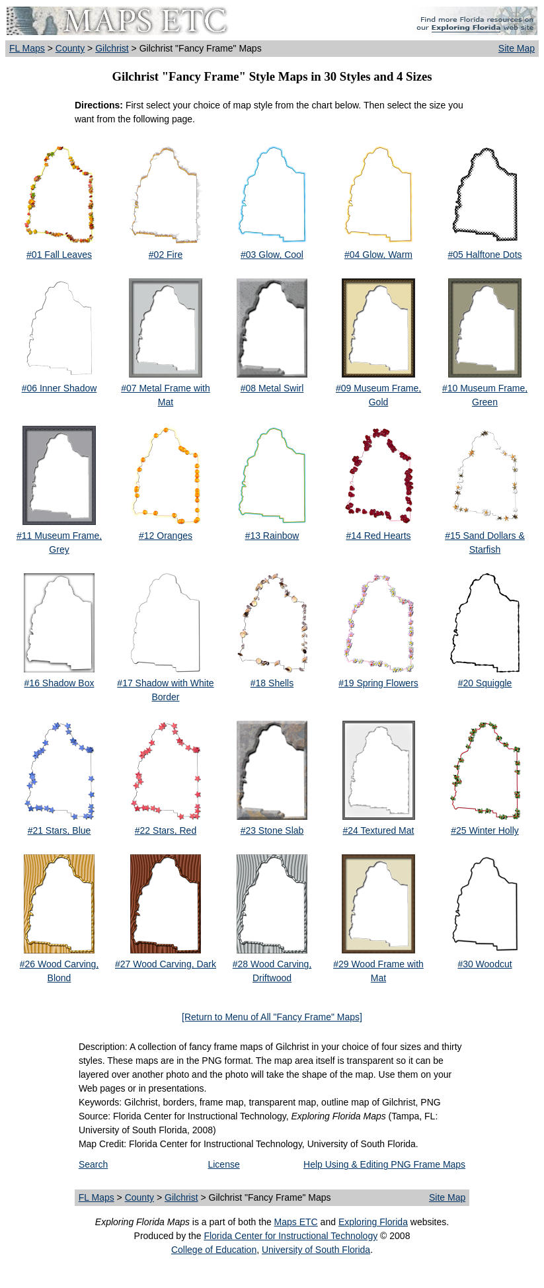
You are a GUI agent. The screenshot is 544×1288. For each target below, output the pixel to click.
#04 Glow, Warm (378, 254)
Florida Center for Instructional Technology (290, 1235)
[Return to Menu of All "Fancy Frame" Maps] (272, 1017)
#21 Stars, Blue (59, 830)
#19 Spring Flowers (378, 683)
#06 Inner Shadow (59, 388)
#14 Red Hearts (378, 535)
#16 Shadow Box (59, 683)
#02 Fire (165, 254)
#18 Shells (272, 683)
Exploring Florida (373, 1222)
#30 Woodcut (484, 964)
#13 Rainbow (272, 535)
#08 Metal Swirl (272, 388)
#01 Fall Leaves (59, 254)
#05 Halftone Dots (484, 254)
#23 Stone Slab (272, 830)
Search (93, 1164)
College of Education (213, 1249)
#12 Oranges (165, 535)
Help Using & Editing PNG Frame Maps (384, 1164)
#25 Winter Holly (485, 830)
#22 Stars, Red (165, 830)
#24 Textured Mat (378, 830)
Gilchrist (112, 48)
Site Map (516, 48)
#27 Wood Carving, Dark (165, 964)
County (70, 48)
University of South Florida (316, 1249)
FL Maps (27, 48)
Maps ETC (296, 1222)
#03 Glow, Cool (272, 254)
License (223, 1164)
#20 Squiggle (485, 683)
